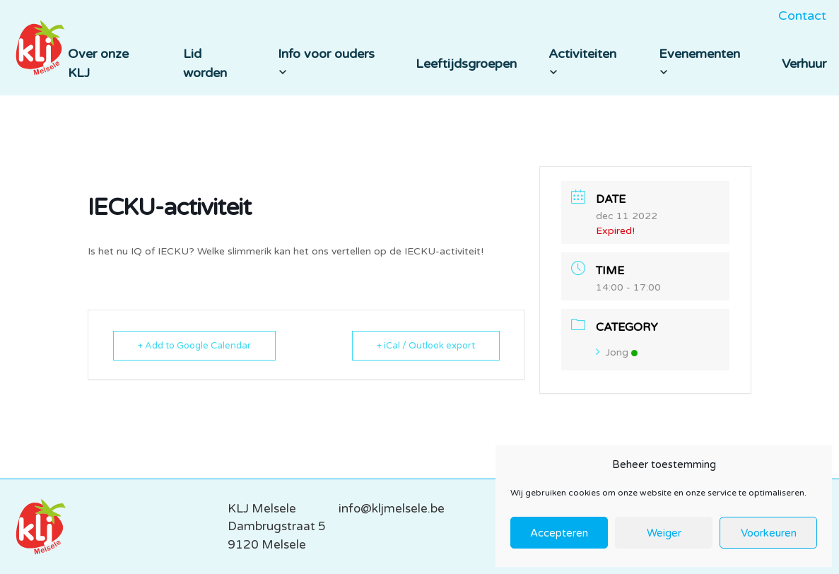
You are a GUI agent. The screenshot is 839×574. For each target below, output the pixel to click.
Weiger (664, 533)
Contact (802, 15)
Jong (617, 352)
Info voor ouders (326, 61)
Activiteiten (582, 61)
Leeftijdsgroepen (466, 63)
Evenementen (699, 61)
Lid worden (205, 63)
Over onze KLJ (98, 63)
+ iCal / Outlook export (426, 345)
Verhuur (804, 63)
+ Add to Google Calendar (194, 345)
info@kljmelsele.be (392, 508)
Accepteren (559, 533)
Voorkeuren (769, 533)
